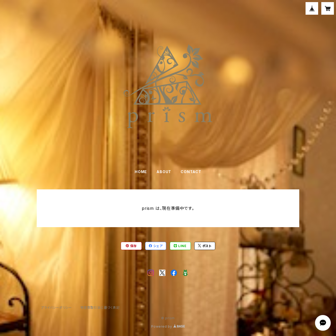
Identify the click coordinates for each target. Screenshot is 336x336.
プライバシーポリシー (56, 308)
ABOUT (163, 171)
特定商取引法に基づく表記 (100, 308)
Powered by (168, 326)
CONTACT (191, 171)
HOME (141, 171)
